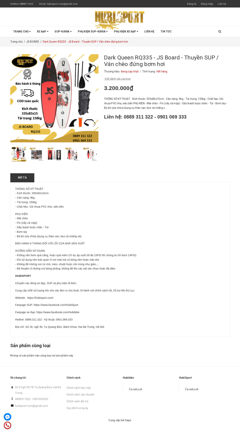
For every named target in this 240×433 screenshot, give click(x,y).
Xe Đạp (42, 31)
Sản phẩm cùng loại (30, 345)
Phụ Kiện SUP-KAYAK (93, 31)
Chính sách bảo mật (79, 387)
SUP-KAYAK (63, 31)
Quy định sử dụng (77, 408)
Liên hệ (222, 3)
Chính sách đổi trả (77, 401)
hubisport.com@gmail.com (31, 405)
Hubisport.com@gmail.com (62, 3)
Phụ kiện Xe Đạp (126, 31)
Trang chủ (22, 31)
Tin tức (166, 31)
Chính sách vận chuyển (80, 394)
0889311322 (26, 3)
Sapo (128, 420)
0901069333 (40, 399)
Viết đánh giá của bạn (117, 78)
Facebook (135, 389)
